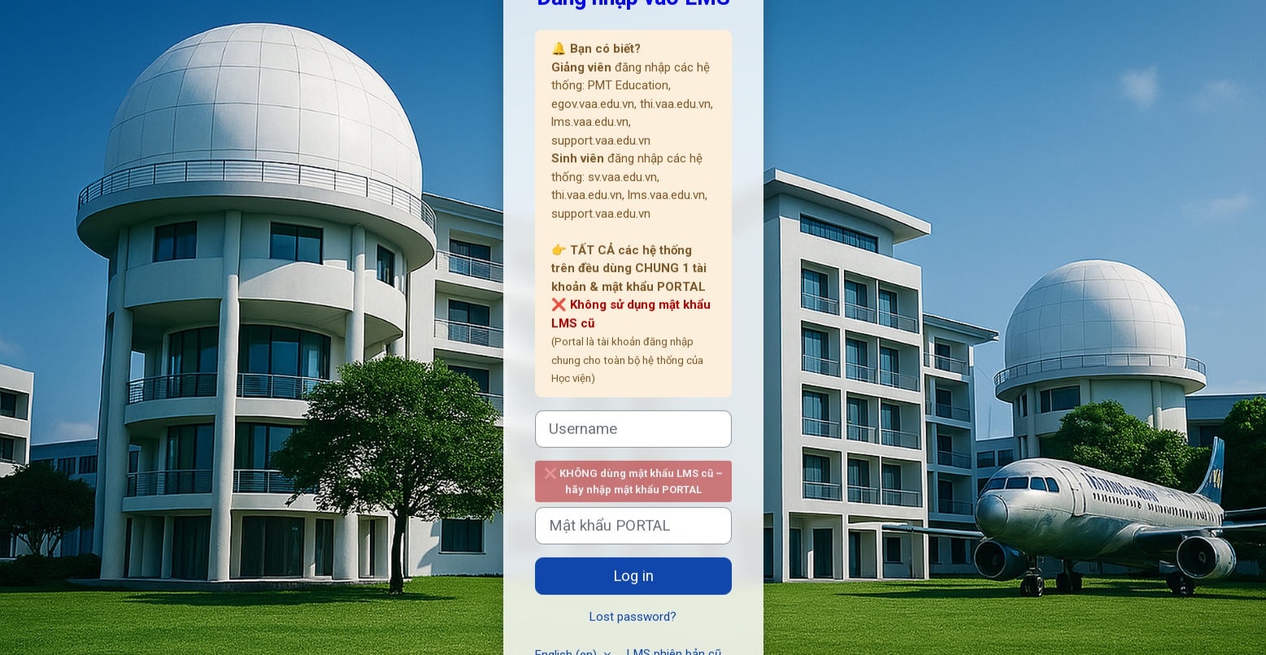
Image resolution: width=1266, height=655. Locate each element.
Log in (633, 576)
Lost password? (633, 616)
